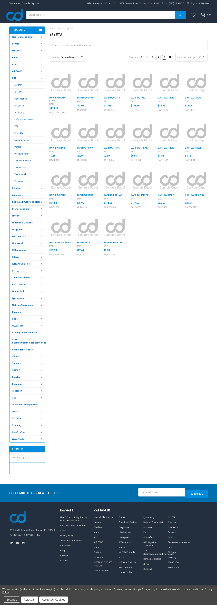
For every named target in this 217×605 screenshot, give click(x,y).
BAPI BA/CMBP (166, 205)
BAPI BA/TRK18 (193, 107)
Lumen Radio (27, 301)
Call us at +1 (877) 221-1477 (26, 543)
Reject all (29, 599)
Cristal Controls (27, 219)
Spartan (27, 387)
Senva (27, 366)
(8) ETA (17, 102)
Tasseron (27, 401)
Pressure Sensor (22, 163)
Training (27, 435)
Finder (27, 225)
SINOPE (27, 380)
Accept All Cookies (53, 599)
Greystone (27, 239)
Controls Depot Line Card (72, 534)
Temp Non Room (22, 170)
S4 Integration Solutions (24, 342)
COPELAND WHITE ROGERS (27, 212)
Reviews (64, 564)
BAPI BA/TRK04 (139, 158)
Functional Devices (27, 232)
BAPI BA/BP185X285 (60, 252)
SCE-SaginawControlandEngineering (28, 351)
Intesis (27, 267)
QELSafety (27, 336)
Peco (27, 329)
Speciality (27, 394)
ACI (27, 74)
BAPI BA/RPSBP (57, 205)
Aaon (27, 67)
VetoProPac (27, 442)
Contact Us (65, 554)
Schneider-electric (22, 359)
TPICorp (27, 428)
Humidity (18, 143)
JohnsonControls (27, 287)
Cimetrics (17, 205)
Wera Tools (27, 449)
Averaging (19, 122)
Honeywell (27, 253)
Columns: (133, 67)
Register (205, 3)
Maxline (27, 60)
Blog (62, 559)
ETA (16, 136)
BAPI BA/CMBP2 (139, 205)
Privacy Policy (66, 544)
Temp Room (20, 177)
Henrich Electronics (27, 47)
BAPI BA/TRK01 (193, 158)
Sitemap (64, 569)
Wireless (18, 191)
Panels (17, 157)
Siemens (27, 373)
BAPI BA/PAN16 (84, 205)
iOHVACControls (27, 274)
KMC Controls (27, 294)
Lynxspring (27, 308)
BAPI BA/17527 (138, 107)
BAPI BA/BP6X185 (194, 205)
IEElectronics (19, 260)
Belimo (27, 198)
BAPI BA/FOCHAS (113, 205)
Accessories (20, 108)
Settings (12, 599)
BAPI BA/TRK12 (57, 158)
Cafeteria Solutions (23, 129)
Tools (27, 421)
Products (18, 40)
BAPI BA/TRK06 (112, 158)
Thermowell (20, 184)
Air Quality (19, 115)
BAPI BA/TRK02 (166, 158)
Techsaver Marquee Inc (25, 414)
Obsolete (17, 322)
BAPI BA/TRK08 (84, 158)
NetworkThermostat (27, 315)
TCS (27, 408)
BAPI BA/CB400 (84, 107)
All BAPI (18, 95)
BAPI (27, 88)
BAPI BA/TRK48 (166, 107)
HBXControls (27, 246)
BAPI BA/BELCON (113, 252)
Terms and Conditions (71, 549)
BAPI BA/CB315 (112, 107)
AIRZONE (27, 81)
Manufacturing (21, 150)
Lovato (27, 53)
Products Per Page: (186, 67)
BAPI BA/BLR (83, 252)
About (63, 539)
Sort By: (55, 67)
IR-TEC (27, 280)
